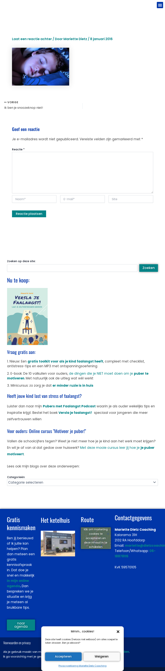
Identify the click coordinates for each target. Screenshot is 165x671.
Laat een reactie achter (32, 39)
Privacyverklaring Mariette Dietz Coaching (82, 665)
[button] (118, 632)
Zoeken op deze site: (21, 261)
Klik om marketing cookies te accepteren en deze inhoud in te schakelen (96, 538)
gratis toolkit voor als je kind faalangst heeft (65, 361)
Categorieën (16, 477)
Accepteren (63, 656)
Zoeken (149, 268)
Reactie (18, 149)
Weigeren (102, 656)
